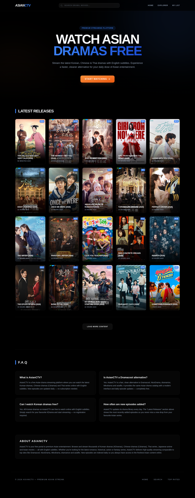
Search (158, 480)
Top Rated (174, 480)
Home (150, 5)
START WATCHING (97, 79)
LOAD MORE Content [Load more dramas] (97, 327)
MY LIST (176, 5)
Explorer (163, 5)
